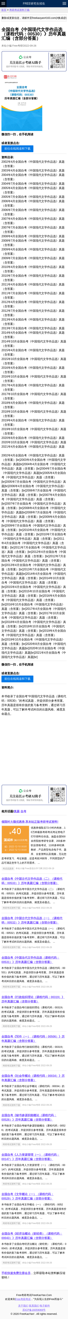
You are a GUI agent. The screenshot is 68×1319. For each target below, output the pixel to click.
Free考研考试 (23, 1299)
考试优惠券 (8, 868)
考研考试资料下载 (19, 9)
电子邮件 (45, 1305)
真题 (17, 811)
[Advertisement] (34, 750)
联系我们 (34, 1305)
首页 (3, 9)
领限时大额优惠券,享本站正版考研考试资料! (29, 821)
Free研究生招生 (34, 3)
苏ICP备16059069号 (34, 1309)
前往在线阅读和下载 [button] (17, 148)
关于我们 (23, 1305)
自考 (23, 811)
